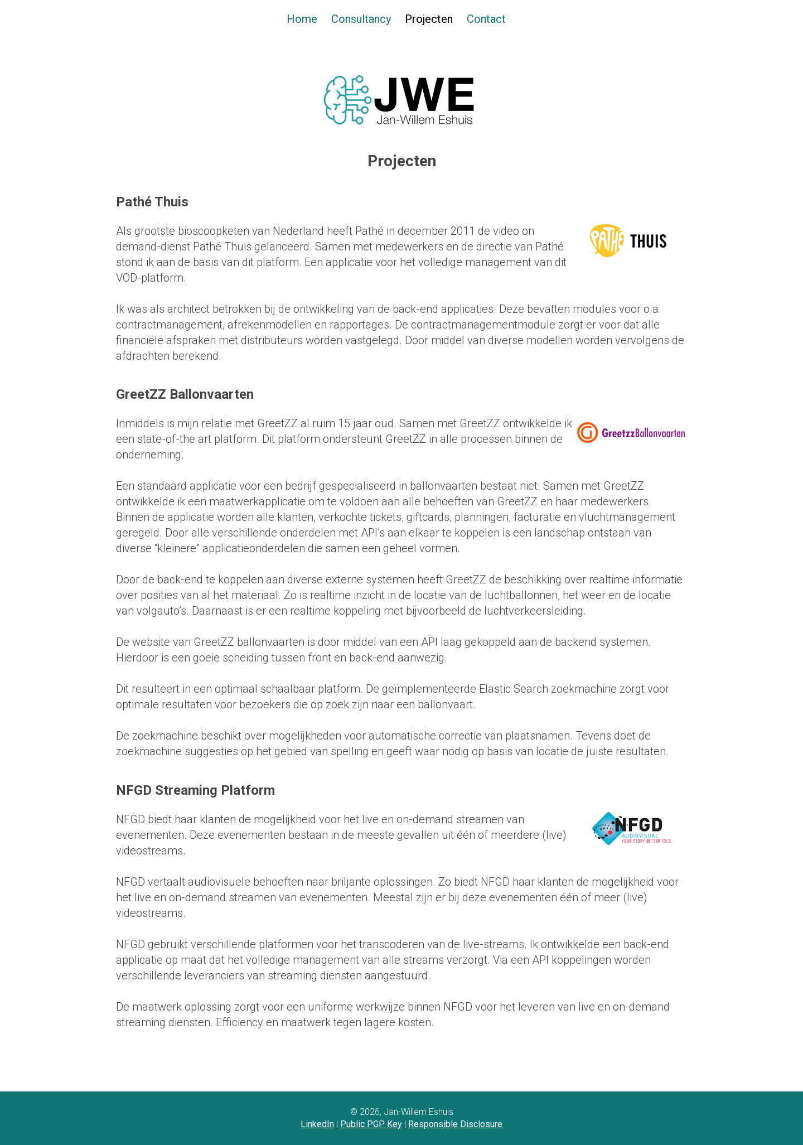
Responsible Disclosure (455, 1124)
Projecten (429, 19)
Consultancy (361, 19)
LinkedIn (317, 1124)
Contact (486, 19)
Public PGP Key (371, 1124)
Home (302, 19)
